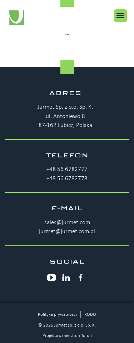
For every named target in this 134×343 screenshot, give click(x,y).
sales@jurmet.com (67, 223)
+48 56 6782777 (67, 169)
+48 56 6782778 (67, 179)
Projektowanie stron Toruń (67, 335)
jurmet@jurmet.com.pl (67, 232)
